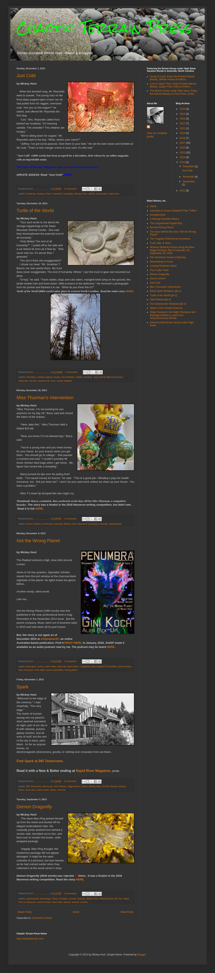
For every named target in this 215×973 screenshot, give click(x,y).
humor (84, 786)
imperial (81, 898)
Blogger (141, 954)
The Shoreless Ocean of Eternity (168, 257)
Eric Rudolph (67, 377)
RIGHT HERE (72, 642)
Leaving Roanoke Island (163, 265)
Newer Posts (25, 912)
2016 (183, 147)
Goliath (78, 377)
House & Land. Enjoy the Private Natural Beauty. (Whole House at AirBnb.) (172, 78)
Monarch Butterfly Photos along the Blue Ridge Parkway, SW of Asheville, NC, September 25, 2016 (172, 250)
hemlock (88, 377)
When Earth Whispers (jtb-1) (165, 291)
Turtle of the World (35, 210)
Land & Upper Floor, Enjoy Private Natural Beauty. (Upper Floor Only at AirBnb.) (173, 85)
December (189, 166)
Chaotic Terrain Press (104, 27)
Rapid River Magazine (93, 770)
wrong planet (71, 670)
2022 (183, 123)
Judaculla (23, 381)
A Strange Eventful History (164, 218)
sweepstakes (115, 524)
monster (33, 381)
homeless (57, 193)
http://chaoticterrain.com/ (30, 938)
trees (53, 381)
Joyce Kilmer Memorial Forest (108, 377)
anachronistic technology (38, 898)
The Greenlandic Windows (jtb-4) (168, 303)
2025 (183, 108)
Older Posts (126, 912)
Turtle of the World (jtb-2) (163, 295)
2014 (183, 157)
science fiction (125, 666)
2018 (183, 138)
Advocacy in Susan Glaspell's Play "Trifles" (173, 210)
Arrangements (157, 214)
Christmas (31, 193)
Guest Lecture (157, 278)
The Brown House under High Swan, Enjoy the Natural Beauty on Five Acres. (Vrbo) (173, 92)
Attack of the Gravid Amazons (166, 308)
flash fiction (73, 666)
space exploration (54, 670)
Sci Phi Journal (109, 786)
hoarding (58, 524)
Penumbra (111, 666)
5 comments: (71, 188)
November (189, 176)
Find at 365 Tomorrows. (40, 761)
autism (40, 666)
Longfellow (85, 666)
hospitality (68, 193)
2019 (183, 133)
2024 (183, 113)
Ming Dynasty (106, 898)
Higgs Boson (73, 786)
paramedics (102, 193)
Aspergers (31, 666)
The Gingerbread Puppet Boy (166, 223)
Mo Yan (118, 898)
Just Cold (26, 75)
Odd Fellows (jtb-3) (160, 299)
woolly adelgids (64, 381)
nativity (91, 193)
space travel (43, 790)
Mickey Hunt (80, 193)
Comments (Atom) (42, 918)
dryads (57, 377)
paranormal (43, 381)
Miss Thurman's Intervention (45, 397)
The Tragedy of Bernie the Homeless (170, 238)
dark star (61, 666)
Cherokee (31, 377)
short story (114, 193)
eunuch (72, 898)
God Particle (60, 786)
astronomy (47, 786)
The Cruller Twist (159, 270)
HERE (67, 174)
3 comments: (71, 661)
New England (98, 666)
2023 (183, 118)
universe (61, 790)
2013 (183, 162)
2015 (183, 152)
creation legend (44, 377)
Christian (63, 898)
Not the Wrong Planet (38, 540)
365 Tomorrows (33, 786)
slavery (67, 902)
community (47, 524)
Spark (22, 686)
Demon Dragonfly (34, 806)
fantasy (40, 193)
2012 (183, 190)
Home (76, 912)
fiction (48, 193)
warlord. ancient (79, 902)
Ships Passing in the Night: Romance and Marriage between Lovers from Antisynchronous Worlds (173, 315)
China (54, 898)
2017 (183, 142)
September (189, 181)
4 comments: (72, 372)
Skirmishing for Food (161, 261)
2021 (183, 128)
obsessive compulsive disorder (92, 524)
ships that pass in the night (31, 670)
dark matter (50, 666)
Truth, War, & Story (160, 243)
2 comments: (71, 518)
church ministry (33, 524)
